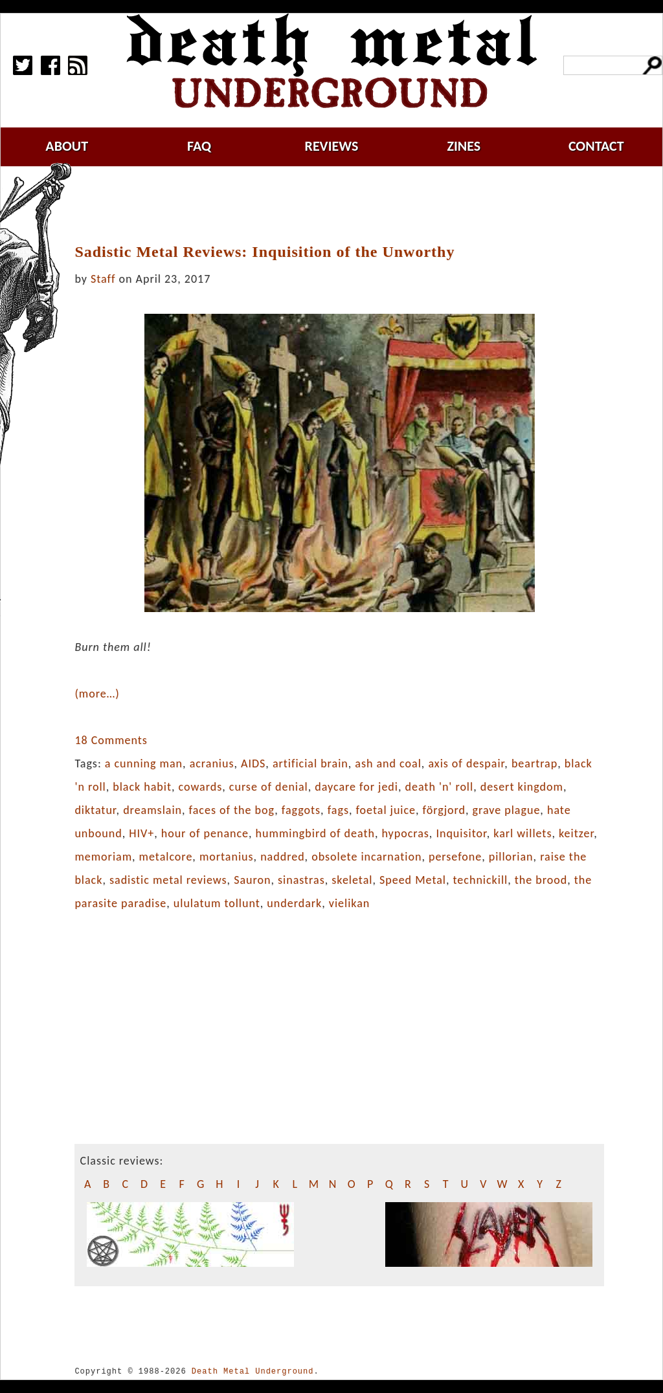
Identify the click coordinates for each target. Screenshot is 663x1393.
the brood (541, 880)
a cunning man (144, 763)
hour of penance (205, 833)
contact (596, 146)
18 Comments (110, 740)
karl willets (522, 833)
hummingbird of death (315, 833)
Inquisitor (461, 833)
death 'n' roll (439, 787)
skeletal (352, 880)
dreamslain (152, 810)
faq (199, 146)
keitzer (576, 833)
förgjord (444, 810)
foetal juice (385, 810)
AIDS (253, 763)
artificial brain (310, 763)
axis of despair (466, 763)
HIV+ (141, 833)
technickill (480, 880)
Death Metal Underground (253, 1371)
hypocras (405, 833)
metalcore (166, 857)
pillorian (511, 857)
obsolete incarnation (366, 857)
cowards (201, 787)
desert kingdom (521, 787)
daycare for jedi (356, 787)
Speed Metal (412, 880)
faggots (301, 810)
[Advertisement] (347, 205)
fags (338, 810)
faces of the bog (232, 810)
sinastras (301, 880)
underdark (294, 903)
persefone (455, 857)
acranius (212, 763)
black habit (142, 787)
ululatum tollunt (217, 903)
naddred (282, 857)
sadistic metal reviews (168, 880)
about (66, 146)
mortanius (226, 857)
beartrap (534, 763)
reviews (332, 146)
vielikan (349, 903)
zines (463, 146)
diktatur (95, 810)
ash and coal (388, 763)
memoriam (103, 857)
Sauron (252, 880)
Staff (103, 279)
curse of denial (268, 787)
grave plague (507, 810)
